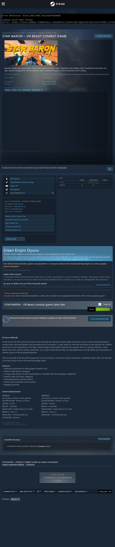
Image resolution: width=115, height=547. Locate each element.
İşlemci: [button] (20, 508)
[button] (103, 311)
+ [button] (41, 91)
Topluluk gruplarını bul (13, 231)
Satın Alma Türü (26, 496)
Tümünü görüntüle (104, 440)
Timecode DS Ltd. (49, 83)
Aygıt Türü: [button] (44, 508)
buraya (41, 448)
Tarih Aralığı (48, 496)
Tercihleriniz (30, 466)
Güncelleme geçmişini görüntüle (16, 221)
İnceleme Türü (9, 496)
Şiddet (14, 91)
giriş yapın (63, 169)
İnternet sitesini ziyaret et (15, 218)
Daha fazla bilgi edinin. (80, 260)
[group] (57, 506)
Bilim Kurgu (35, 91)
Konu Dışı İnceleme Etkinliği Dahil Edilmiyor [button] (45, 504)
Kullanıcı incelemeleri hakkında (13, 466)
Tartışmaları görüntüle (13, 228)
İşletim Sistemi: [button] (8, 508)
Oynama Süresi (64, 496)
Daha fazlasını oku (103, 286)
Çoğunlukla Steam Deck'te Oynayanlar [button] (94, 504)
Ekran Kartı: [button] (32, 508)
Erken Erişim (26, 91)
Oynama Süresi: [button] (70, 504)
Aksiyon (7, 91)
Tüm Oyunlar (6, 34)
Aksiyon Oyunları (19, 34)
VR (19, 91)
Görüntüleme (80, 496)
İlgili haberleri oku (11, 225)
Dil (38, 496)
